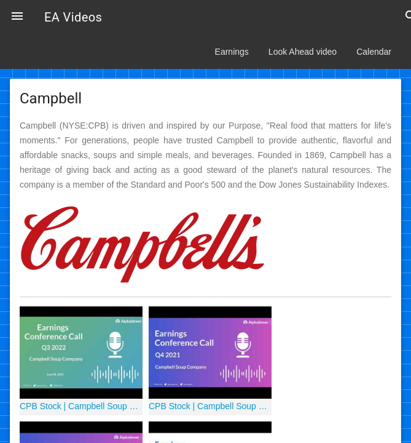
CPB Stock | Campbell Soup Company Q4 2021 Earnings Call (210, 406)
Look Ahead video (302, 52)
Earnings (232, 52)
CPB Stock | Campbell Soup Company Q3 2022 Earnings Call (81, 406)
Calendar (373, 52)
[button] (17, 17)
